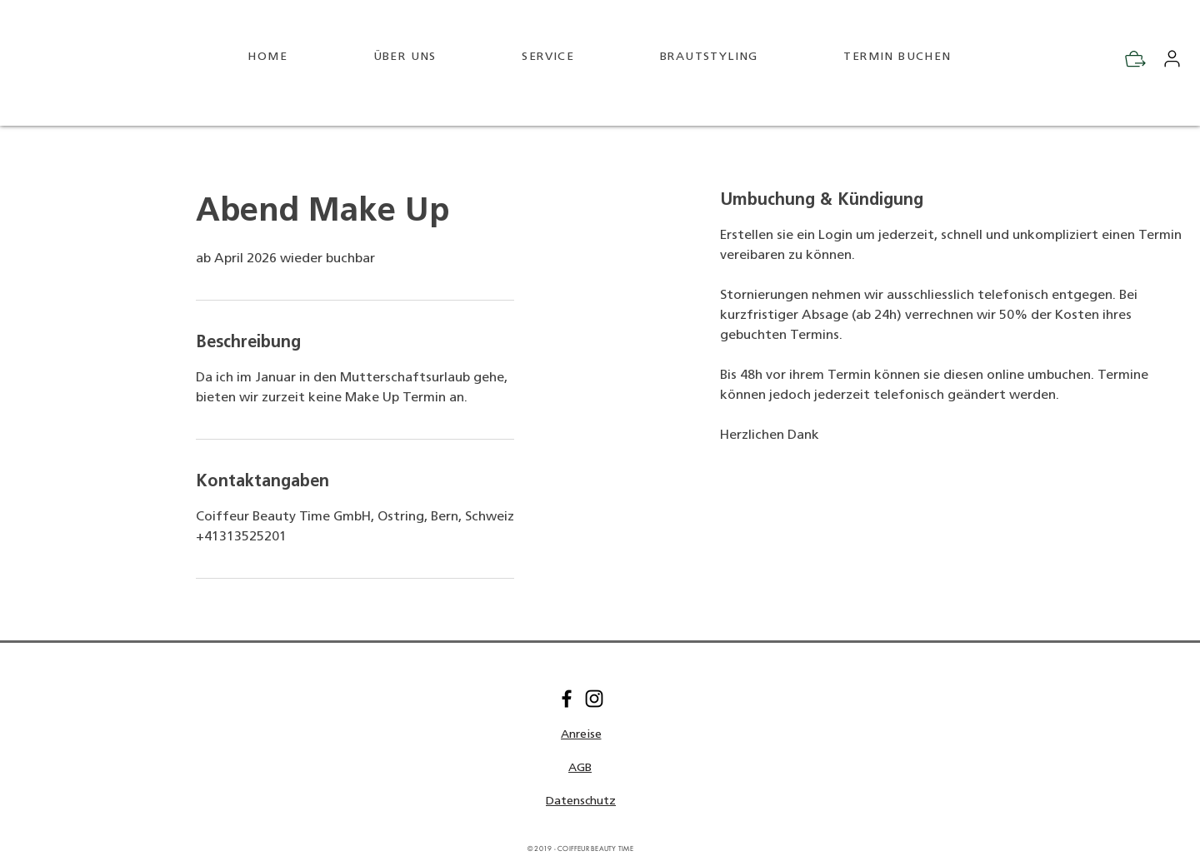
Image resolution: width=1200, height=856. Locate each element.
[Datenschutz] (581, 802)
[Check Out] (1135, 58)
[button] (581, 735)
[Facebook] (566, 698)
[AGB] (580, 768)
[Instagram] (594, 698)
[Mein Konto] (1171, 58)
